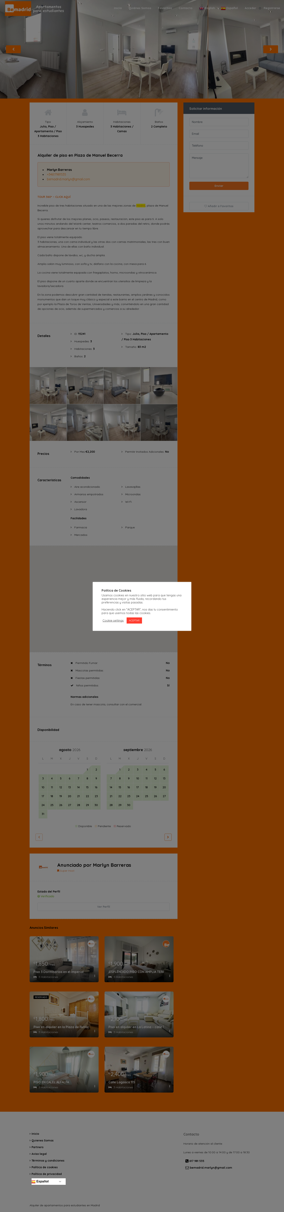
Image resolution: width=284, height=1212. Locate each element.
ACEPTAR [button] (134, 620)
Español (40, 1181)
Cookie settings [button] (113, 620)
